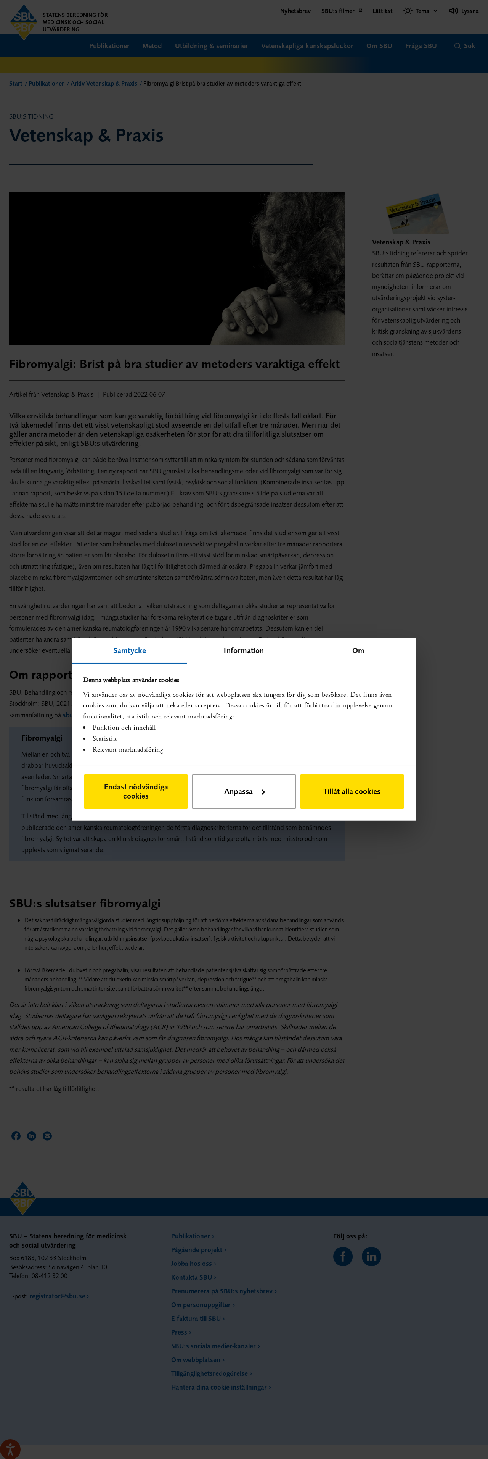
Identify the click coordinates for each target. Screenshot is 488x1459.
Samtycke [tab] (129, 650)
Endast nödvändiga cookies (136, 791)
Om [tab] (358, 650)
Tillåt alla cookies (351, 791)
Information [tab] (244, 650)
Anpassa (244, 791)
